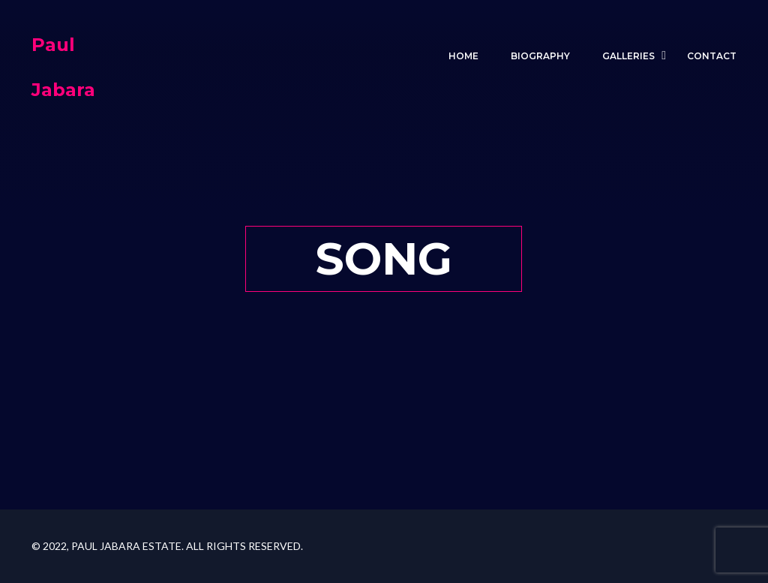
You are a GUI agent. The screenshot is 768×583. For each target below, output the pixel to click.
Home (463, 56)
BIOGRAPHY (540, 56)
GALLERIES (628, 56)
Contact (711, 56)
